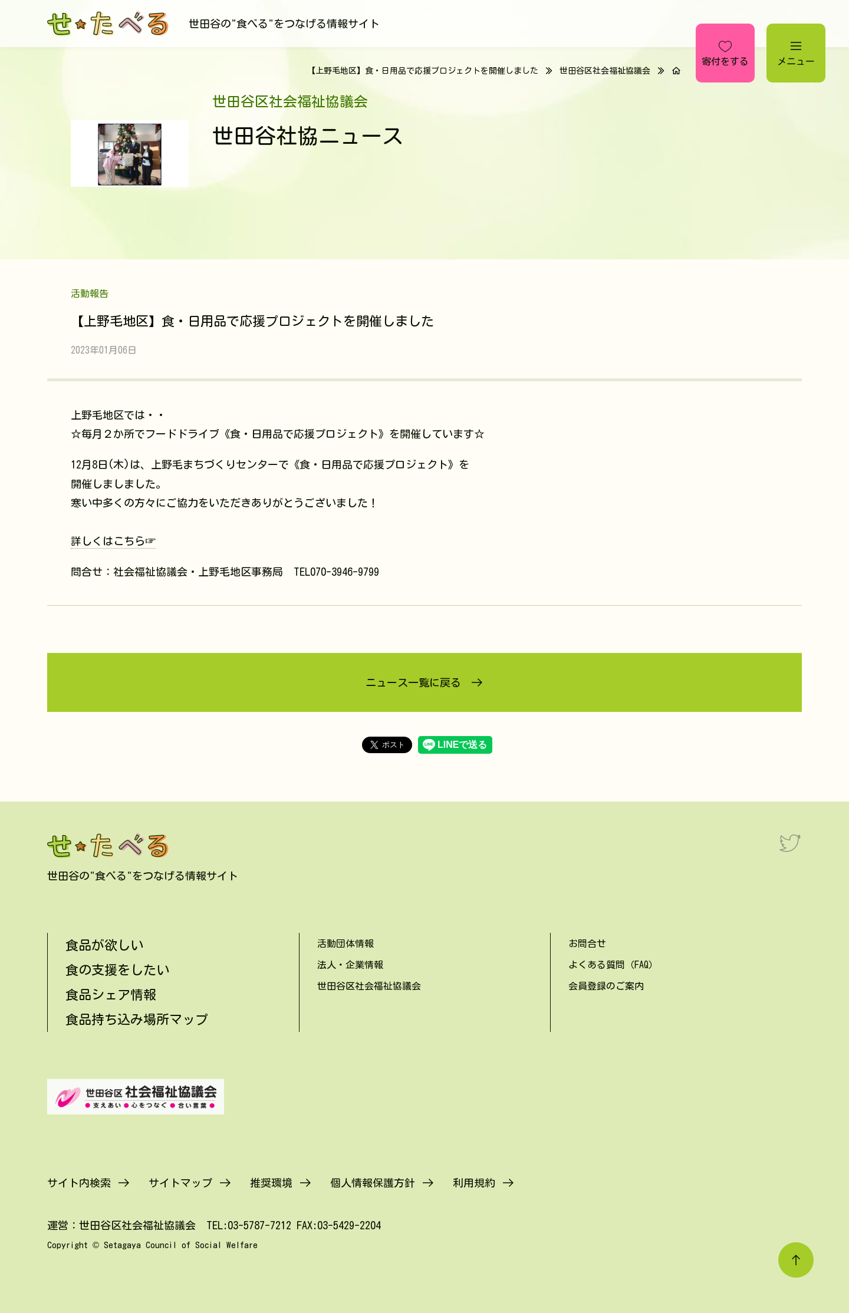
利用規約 (474, 1182)
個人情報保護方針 (372, 1182)
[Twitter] (790, 843)
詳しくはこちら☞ (113, 541)
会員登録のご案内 (606, 986)
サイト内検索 (79, 1182)
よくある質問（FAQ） (613, 964)
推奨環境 (271, 1182)
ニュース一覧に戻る (413, 682)
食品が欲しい (104, 945)
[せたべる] (109, 23)
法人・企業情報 (350, 964)
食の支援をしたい (117, 970)
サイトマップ (180, 1182)
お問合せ (587, 943)
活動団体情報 (345, 943)
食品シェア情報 (110, 994)
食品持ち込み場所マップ (136, 1019)
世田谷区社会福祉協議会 (605, 71)
